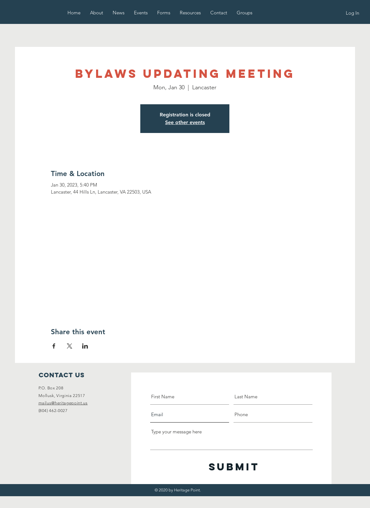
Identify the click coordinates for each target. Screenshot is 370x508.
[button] (96, 12)
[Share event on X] (69, 346)
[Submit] (234, 467)
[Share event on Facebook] (54, 346)
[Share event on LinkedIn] (85, 346)
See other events (185, 122)
